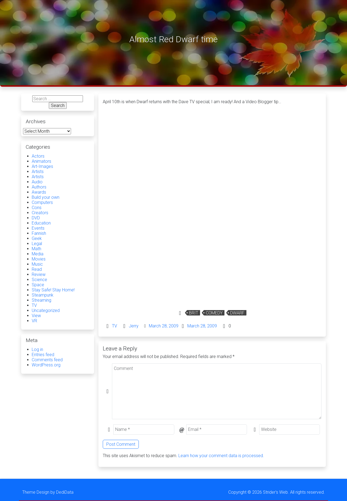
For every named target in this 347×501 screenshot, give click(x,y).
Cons (36, 207)
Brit (193, 312)
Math (36, 248)
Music (37, 264)
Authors (39, 187)
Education (41, 223)
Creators (40, 212)
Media (37, 253)
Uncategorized (46, 310)
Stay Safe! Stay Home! (53, 289)
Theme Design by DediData (47, 492)
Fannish (39, 233)
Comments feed (47, 359)
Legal (37, 243)
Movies (39, 259)
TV (114, 325)
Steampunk (42, 295)
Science (39, 279)
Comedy (214, 312)
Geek (37, 238)
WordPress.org (46, 364)
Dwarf (237, 312)
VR (34, 320)
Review (39, 274)
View (36, 315)
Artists (38, 171)
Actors (38, 156)
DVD (36, 217)
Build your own (45, 197)
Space (38, 284)
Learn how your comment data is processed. (221, 455)
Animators (41, 161)
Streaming (41, 300)
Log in (37, 349)
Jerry (134, 325)
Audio (37, 181)
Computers (42, 202)
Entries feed (43, 354)
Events (38, 228)
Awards (39, 192)
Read (37, 269)
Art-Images (42, 166)
